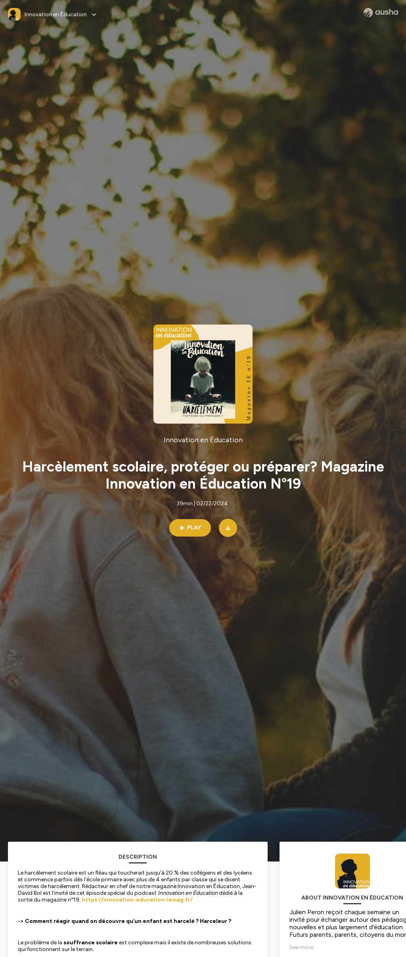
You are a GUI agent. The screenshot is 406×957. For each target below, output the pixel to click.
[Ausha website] (381, 12)
